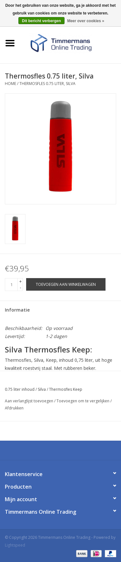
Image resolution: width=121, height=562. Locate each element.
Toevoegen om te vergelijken (83, 401)
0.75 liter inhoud (20, 389)
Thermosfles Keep (65, 389)
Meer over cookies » (85, 21)
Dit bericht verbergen (41, 21)
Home (10, 83)
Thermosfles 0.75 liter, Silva (47, 83)
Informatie (17, 310)
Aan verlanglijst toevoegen (29, 401)
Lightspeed (15, 545)
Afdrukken (14, 408)
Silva (42, 389)
